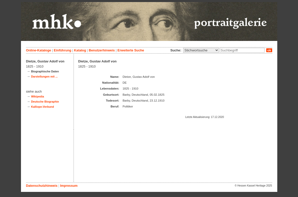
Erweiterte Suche (130, 50)
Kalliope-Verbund (42, 106)
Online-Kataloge (38, 50)
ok (269, 50)
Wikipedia (37, 96)
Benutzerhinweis (102, 50)
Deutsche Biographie (45, 101)
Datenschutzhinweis (42, 186)
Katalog (80, 50)
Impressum (69, 186)
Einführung (62, 50)
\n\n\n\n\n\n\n (201, 50)
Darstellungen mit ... (44, 76)
